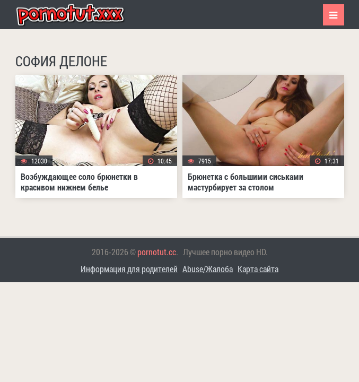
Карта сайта (258, 268)
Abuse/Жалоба (207, 268)
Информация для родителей (129, 268)
